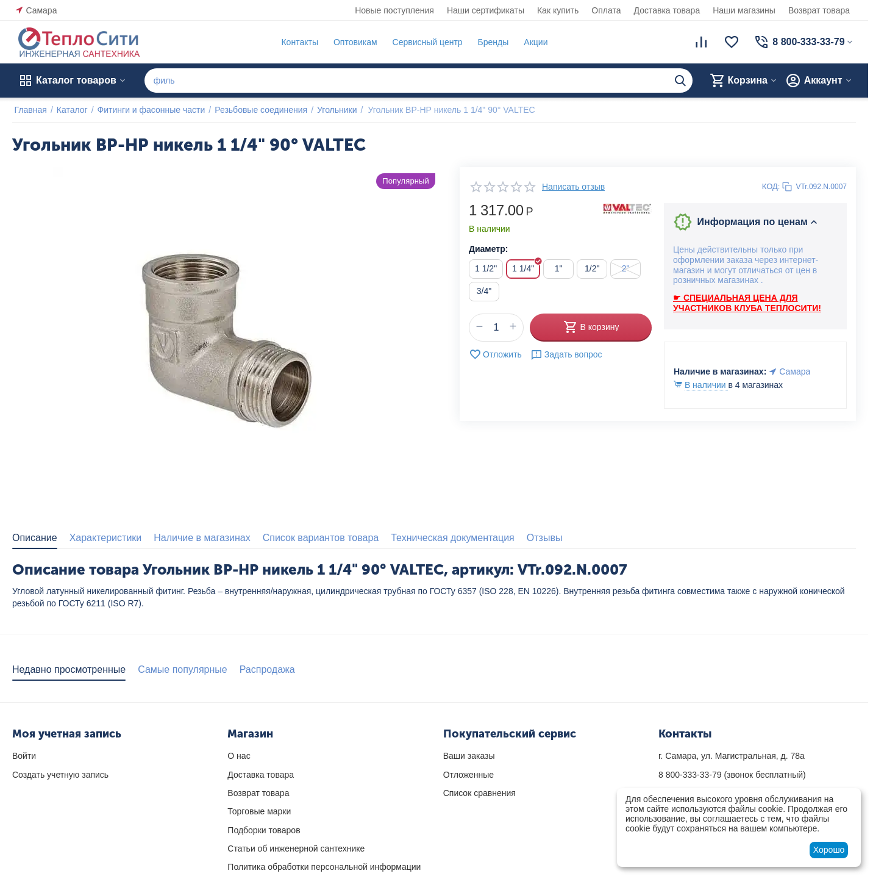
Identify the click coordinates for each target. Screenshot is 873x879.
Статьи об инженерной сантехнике (296, 848)
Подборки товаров (263, 830)
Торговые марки (259, 811)
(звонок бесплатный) (732, 775)
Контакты (297, 42)
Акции (534, 42)
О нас (238, 756)
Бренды (491, 42)
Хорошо (829, 850)
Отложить (495, 354)
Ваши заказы (469, 756)
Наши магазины (744, 10)
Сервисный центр (425, 42)
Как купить (558, 10)
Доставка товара (667, 10)
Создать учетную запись (60, 775)
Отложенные (468, 775)
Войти (24, 756)
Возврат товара (819, 10)
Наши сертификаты (485, 10)
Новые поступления (394, 10)
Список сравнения (479, 793)
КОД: (771, 186)
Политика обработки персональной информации (324, 867)
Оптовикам (353, 42)
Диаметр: (488, 249)
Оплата (606, 10)
